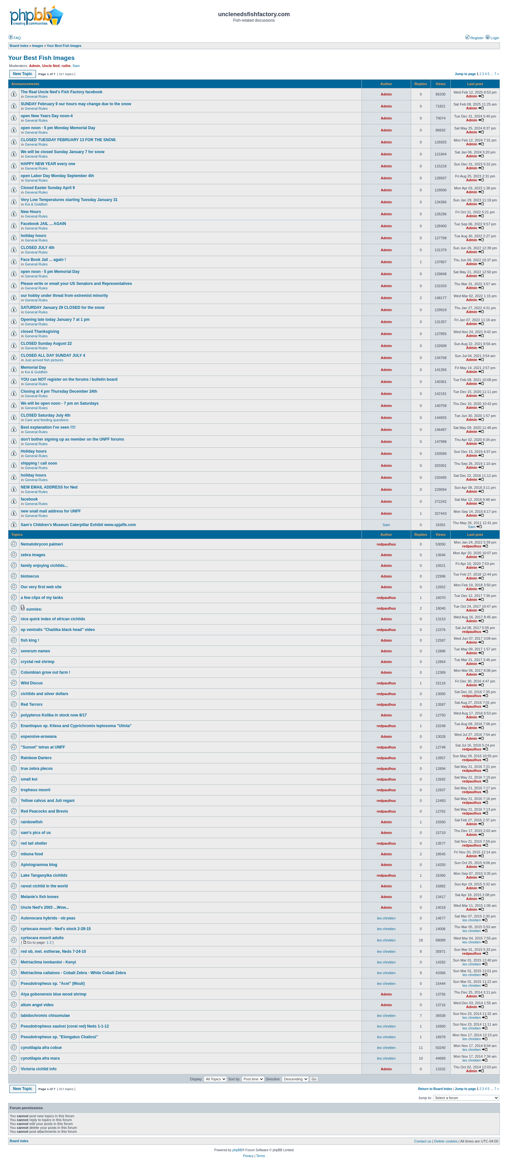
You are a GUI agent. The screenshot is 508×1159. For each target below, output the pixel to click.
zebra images (33, 555)
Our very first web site (41, 587)
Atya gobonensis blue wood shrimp (54, 994)
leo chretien (386, 918)
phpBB (237, 1150)
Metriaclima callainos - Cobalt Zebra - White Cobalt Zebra (73, 973)
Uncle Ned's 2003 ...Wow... (45, 907)
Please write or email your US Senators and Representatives (76, 283)
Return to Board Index (435, 1089)
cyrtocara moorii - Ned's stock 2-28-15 (56, 929)
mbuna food (32, 854)
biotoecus (30, 576)
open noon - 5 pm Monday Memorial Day (58, 128)
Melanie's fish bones (40, 897)
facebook (29, 499)
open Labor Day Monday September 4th (57, 176)
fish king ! (30, 640)
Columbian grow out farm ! (45, 672)
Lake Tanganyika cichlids (44, 875)
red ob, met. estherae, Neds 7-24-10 (53, 951)
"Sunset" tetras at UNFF (43, 747)
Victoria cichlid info (38, 1069)
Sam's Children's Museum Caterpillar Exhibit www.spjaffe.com (78, 525)
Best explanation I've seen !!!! (48, 427)
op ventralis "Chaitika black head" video (58, 629)
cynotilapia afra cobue (41, 1047)
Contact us (423, 1141)
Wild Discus (32, 683)
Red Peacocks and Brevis (44, 811)
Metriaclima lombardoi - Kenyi (48, 962)
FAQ (15, 38)
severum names (35, 651)
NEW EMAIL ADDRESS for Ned (49, 487)
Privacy (248, 1156)
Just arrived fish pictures (44, 360)
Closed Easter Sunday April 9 (48, 188)
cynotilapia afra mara (40, 1058)
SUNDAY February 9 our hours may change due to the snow (76, 104)
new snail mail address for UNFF (51, 511)
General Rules (36, 96)
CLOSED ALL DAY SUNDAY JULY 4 (53, 355)
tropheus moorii (35, 790)
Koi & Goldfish (36, 204)
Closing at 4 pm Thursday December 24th (61, 391)
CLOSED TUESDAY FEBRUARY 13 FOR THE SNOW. (68, 140)
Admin (34, 66)
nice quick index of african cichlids (53, 619)
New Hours (31, 211)
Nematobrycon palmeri (42, 544)
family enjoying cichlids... (44, 565)
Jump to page (465, 74)
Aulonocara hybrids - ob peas (48, 918)
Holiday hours (34, 451)
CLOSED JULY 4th (37, 247)
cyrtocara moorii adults (42, 938)
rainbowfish (31, 822)
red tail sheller (34, 843)
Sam (76, 66)
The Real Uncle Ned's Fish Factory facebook (61, 92)
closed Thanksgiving (40, 331)
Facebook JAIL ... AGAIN (43, 223)
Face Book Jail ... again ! (43, 259)
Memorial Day (34, 367)
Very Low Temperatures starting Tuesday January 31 (69, 199)
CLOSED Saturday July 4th (45, 415)
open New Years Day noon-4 (47, 116)
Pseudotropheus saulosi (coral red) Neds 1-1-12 (65, 1026)
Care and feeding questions (47, 420)
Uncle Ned (51, 66)
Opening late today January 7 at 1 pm (55, 319)
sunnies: (34, 609)
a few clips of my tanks (42, 597)
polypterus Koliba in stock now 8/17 (54, 715)
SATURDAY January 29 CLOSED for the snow (63, 307)
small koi (29, 779)
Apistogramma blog (39, 864)
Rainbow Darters (36, 758)
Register (475, 38)
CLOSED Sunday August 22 (46, 343)
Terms (260, 1156)
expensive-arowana (39, 736)
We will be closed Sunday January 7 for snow (63, 152)
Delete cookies (445, 1141)
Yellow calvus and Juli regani (48, 800)
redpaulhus (386, 544)
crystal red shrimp (37, 661)
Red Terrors (31, 704)
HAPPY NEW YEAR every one (48, 164)
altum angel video (37, 1005)
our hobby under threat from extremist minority (64, 295)
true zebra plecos (37, 768)
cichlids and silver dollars (44, 694)
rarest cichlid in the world (44, 886)
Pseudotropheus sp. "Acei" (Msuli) (53, 983)
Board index (19, 1141)
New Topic (22, 74)
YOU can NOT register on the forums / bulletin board (69, 379)
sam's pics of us (36, 832)
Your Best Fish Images (41, 57)
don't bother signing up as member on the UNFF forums (72, 439)
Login (492, 38)
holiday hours (33, 235)
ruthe (66, 66)
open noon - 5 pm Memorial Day (50, 271)
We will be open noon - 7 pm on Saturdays (59, 403)
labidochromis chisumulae (45, 1015)
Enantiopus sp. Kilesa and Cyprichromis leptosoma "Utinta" (76, 726)
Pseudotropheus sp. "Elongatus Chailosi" (59, 1037)
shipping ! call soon (39, 463)
